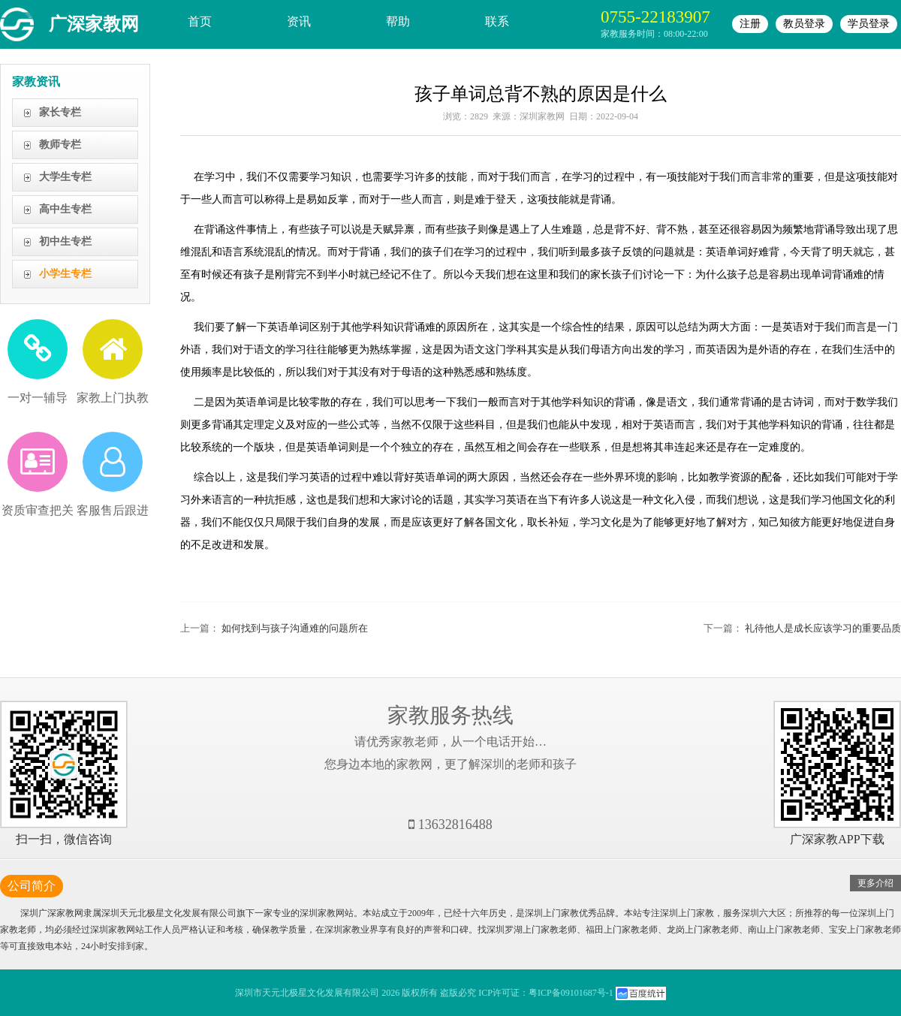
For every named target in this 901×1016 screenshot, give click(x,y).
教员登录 (804, 23)
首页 (200, 21)
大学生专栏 (65, 176)
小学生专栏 (65, 273)
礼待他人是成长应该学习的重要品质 (823, 628)
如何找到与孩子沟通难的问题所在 (294, 628)
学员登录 (869, 23)
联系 (497, 21)
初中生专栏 (65, 241)
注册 (750, 23)
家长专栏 (60, 112)
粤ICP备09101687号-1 (571, 992)
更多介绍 (875, 883)
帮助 (398, 21)
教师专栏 (60, 144)
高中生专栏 (65, 209)
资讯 (299, 21)
